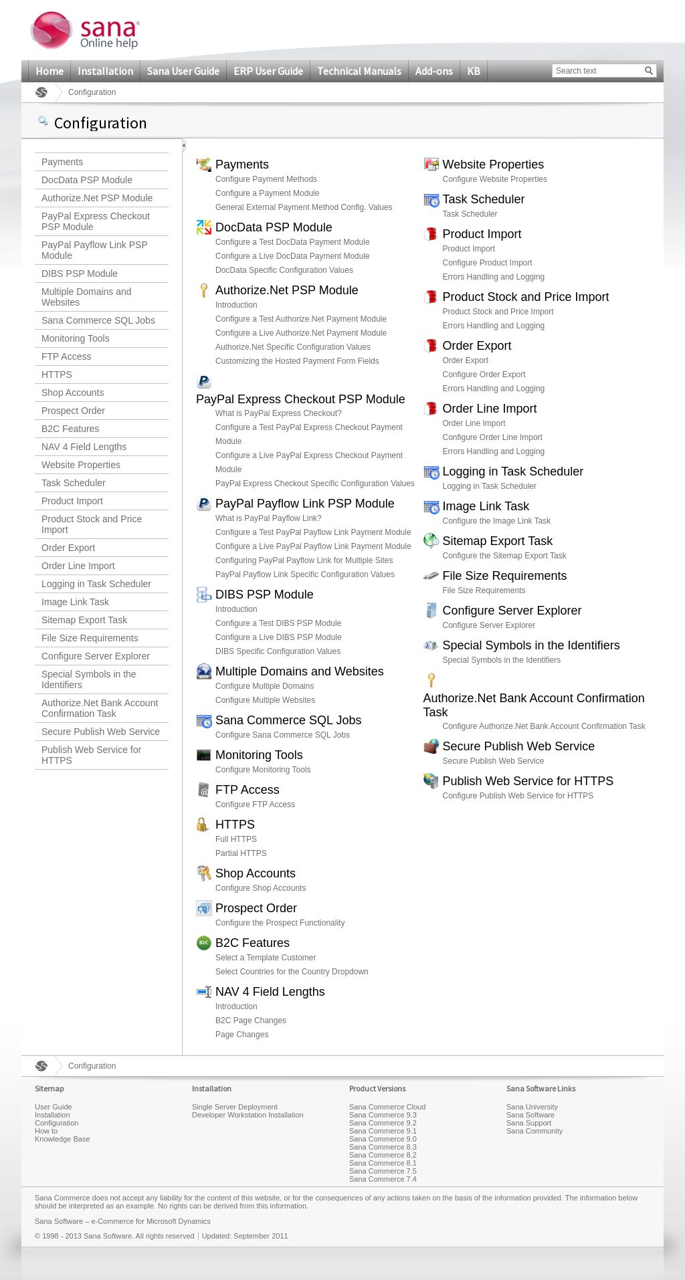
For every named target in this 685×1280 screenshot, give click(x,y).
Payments (62, 161)
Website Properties (80, 464)
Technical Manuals (359, 71)
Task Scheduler (73, 482)
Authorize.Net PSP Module (97, 198)
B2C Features (70, 428)
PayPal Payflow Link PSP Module (94, 250)
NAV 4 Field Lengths (83, 446)
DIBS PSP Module (79, 273)
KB (473, 71)
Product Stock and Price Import (91, 524)
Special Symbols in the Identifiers (88, 679)
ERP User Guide (268, 71)
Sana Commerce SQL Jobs (98, 320)
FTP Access (66, 356)
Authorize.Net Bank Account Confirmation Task (99, 708)
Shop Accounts (72, 392)
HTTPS (56, 374)
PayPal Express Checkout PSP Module (95, 221)
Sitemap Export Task (84, 620)
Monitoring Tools (75, 338)
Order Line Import (78, 565)
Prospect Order (73, 410)
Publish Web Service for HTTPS (91, 755)
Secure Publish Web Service (100, 731)
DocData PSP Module (86, 180)
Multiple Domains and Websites (86, 297)
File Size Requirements (89, 638)
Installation (105, 71)
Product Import (72, 501)
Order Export (68, 547)
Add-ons (434, 71)
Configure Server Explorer (95, 656)
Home (49, 71)
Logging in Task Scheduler (96, 583)
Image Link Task (75, 602)
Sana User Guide (183, 71)
